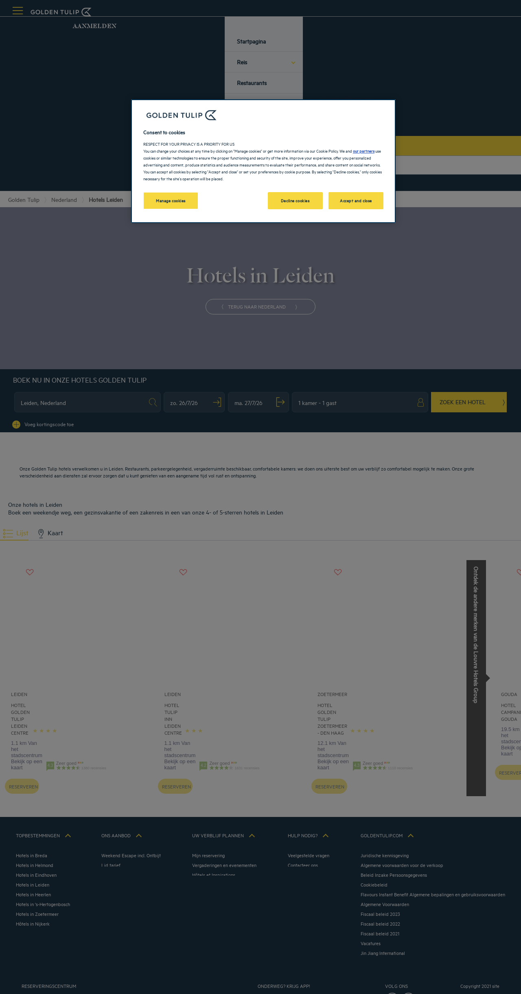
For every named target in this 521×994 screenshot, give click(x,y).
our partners (363, 150)
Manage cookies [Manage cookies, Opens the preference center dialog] (171, 200)
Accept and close (356, 200)
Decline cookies (295, 200)
